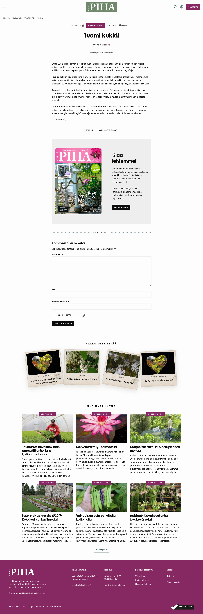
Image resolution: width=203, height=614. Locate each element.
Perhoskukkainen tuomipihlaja (120, 381)
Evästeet (40, 606)
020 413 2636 (77, 575)
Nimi (54, 289)
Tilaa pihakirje (173, 582)
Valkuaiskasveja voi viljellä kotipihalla (96, 517)
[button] (5, 7)
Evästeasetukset (54, 606)
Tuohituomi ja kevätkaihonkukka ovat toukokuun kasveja (45, 381)
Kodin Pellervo (142, 579)
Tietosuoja (28, 606)
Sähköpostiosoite (61, 301)
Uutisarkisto (28, 18)
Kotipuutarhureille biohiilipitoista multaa (155, 449)
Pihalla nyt (16, 18)
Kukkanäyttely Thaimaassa (96, 447)
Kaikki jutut (101, 549)
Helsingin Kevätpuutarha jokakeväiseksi (149, 517)
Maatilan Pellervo (143, 584)
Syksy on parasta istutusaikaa (159, 380)
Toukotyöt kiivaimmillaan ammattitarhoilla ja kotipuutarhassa (41, 450)
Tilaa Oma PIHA (121, 207)
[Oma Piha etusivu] (101, 7)
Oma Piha (6, 18)
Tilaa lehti (193, 6)
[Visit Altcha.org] (83, 315)
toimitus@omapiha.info (114, 585)
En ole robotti (64, 315)
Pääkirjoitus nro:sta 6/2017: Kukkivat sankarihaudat (42, 517)
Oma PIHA (108, 52)
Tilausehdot (14, 606)
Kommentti (58, 254)
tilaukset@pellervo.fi (81, 585)
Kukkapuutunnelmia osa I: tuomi (82, 379)
